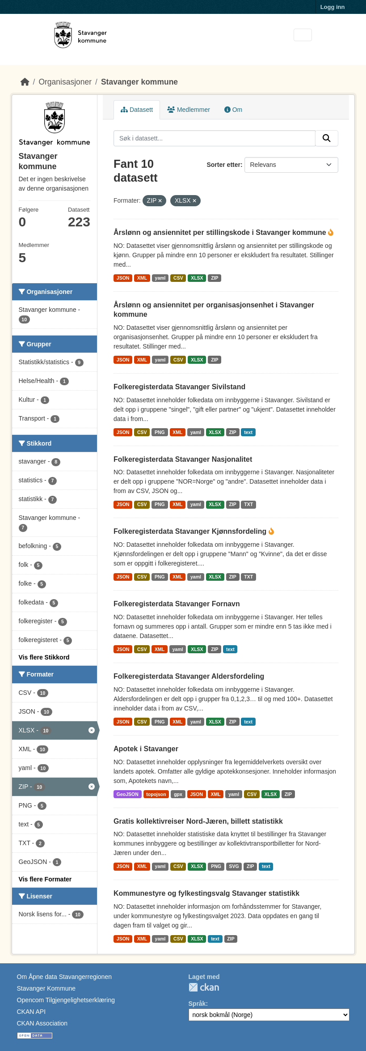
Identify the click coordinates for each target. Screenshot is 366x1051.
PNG (160, 432)
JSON (123, 278)
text (248, 432)
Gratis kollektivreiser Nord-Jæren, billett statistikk (198, 821)
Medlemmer (188, 109)
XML (142, 278)
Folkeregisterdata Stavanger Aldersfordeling (189, 676)
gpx (178, 794)
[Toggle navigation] (303, 35)
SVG (234, 866)
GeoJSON (128, 794)
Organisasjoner (65, 81)
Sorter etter (223, 164)
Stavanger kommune (139, 81)
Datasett (137, 109)
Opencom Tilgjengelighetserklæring (66, 1000)
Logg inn (332, 7)
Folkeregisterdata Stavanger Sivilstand (179, 387)
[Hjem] (25, 81)
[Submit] (326, 138)
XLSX (197, 278)
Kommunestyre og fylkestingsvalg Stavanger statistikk (206, 893)
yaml (160, 278)
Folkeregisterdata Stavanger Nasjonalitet (183, 459)
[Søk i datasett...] (215, 138)
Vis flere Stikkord (44, 657)
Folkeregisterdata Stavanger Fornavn (177, 604)
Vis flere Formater (45, 879)
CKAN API (31, 1011)
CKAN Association (42, 1023)
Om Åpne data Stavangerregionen (64, 976)
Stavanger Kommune (46, 988)
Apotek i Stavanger (146, 749)
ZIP (214, 278)
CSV (178, 278)
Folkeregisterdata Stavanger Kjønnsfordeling (191, 531)
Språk (197, 1003)
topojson (156, 794)
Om (233, 109)
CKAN (204, 987)
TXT (248, 504)
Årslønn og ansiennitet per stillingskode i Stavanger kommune (221, 232)
